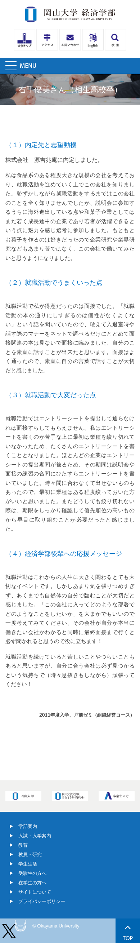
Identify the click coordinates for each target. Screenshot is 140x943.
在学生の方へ (32, 882)
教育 (23, 845)
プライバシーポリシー (41, 901)
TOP (128, 933)
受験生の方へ (32, 873)
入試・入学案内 (34, 835)
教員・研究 (30, 854)
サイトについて (34, 892)
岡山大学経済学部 (70, 14)
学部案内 (27, 826)
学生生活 (27, 864)
